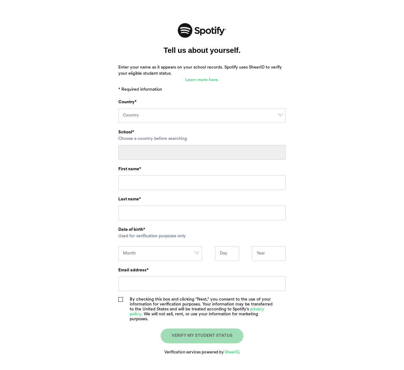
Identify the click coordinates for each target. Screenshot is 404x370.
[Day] (227, 253)
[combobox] (202, 115)
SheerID (232, 352)
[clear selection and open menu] (280, 115)
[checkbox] (120, 299)
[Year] (269, 253)
